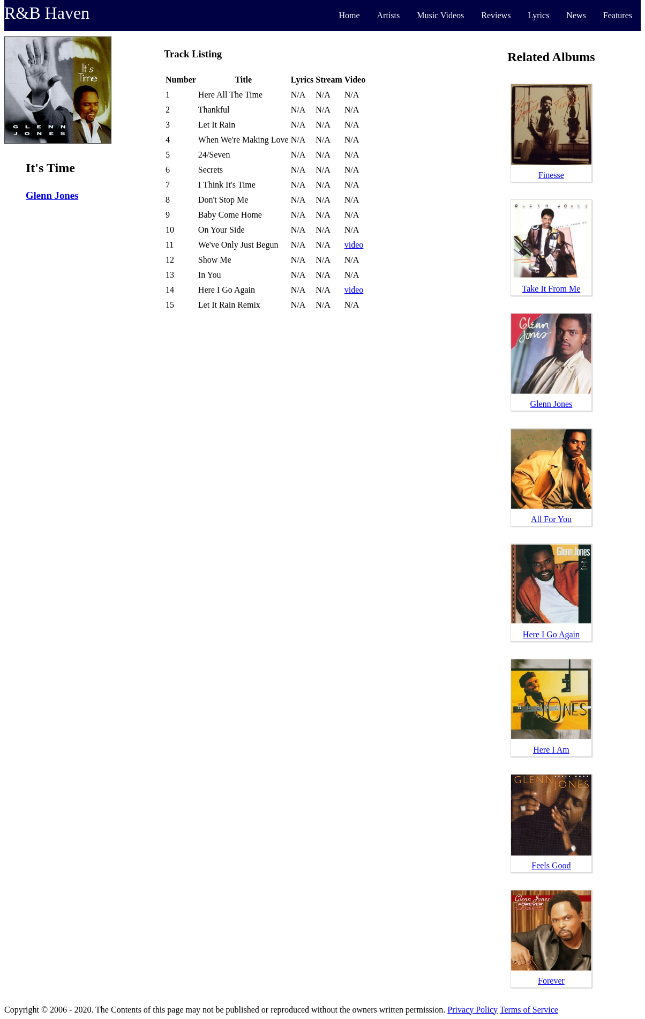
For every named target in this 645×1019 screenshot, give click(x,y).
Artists (388, 15)
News (576, 15)
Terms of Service (529, 1009)
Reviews (496, 15)
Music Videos (440, 15)
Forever (551, 980)
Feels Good (551, 865)
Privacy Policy (472, 1009)
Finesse (551, 175)
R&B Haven (46, 13)
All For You (551, 519)
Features (617, 15)
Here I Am (551, 749)
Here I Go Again (551, 634)
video (354, 244)
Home (349, 15)
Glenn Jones (52, 195)
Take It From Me (551, 288)
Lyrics (538, 15)
